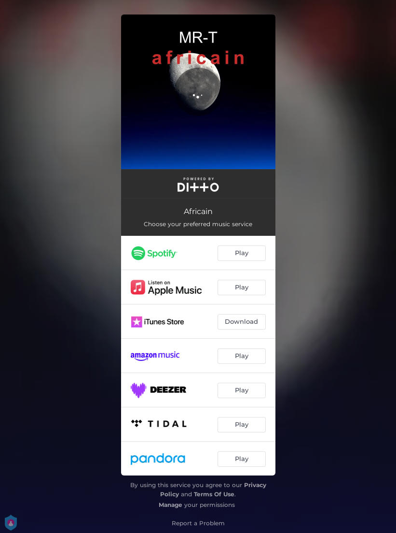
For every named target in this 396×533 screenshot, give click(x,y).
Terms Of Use (214, 494)
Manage (170, 504)
